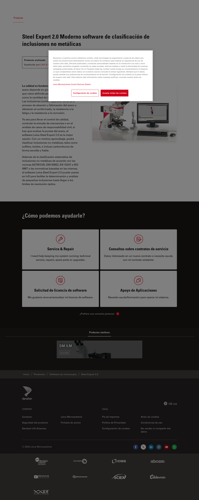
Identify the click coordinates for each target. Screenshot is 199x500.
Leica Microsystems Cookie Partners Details (72, 84)
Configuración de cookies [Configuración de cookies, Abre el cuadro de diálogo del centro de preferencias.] (85, 93)
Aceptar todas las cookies (114, 93)
